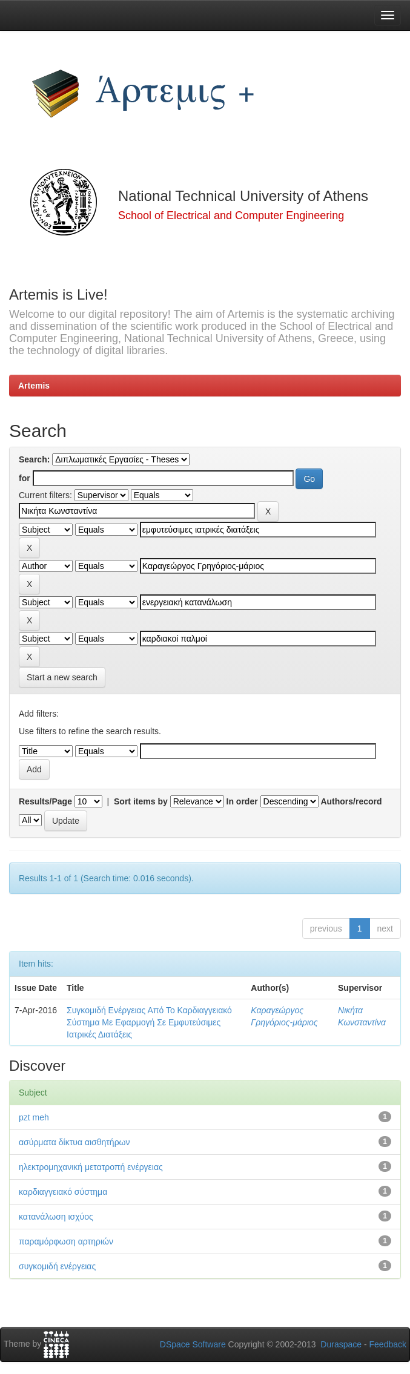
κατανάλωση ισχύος (56, 1216)
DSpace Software (193, 1344)
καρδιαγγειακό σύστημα (63, 1192)
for (24, 478)
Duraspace (341, 1344)
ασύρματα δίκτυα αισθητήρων (74, 1142)
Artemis (34, 385)
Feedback (387, 1344)
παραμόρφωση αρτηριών (66, 1241)
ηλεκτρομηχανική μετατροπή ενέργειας (91, 1167)
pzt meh (34, 1117)
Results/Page (45, 801)
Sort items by (141, 801)
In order (242, 801)
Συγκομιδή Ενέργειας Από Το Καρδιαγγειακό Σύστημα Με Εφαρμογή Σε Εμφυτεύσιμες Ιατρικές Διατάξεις (149, 1022)
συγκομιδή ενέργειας (57, 1266)
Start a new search (62, 677)
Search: (34, 459)
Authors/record (351, 801)
